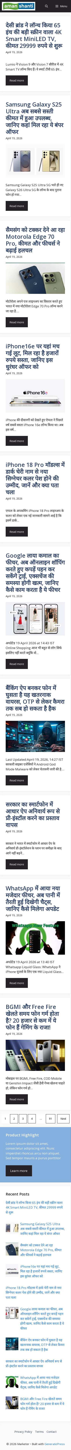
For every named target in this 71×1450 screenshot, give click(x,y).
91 (50, 1118)
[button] (46, 6)
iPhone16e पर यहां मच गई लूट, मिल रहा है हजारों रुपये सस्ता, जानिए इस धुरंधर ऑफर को (41, 1271)
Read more (16, 80)
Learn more (18, 1171)
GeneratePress (54, 1444)
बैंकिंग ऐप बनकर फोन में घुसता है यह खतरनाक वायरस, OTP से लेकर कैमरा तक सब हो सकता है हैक (42, 1345)
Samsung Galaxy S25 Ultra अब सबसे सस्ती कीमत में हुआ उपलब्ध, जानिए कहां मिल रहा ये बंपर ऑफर (42, 1229)
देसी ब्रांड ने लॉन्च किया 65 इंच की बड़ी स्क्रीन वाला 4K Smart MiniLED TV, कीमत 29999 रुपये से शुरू (34, 1207)
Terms (39, 1431)
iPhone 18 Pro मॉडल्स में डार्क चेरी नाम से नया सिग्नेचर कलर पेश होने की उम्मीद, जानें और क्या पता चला (33, 1293)
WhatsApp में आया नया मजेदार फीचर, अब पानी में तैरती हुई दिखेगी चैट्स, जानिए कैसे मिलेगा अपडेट (40, 1382)
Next (63, 1118)
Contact (52, 1431)
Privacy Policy (23, 1431)
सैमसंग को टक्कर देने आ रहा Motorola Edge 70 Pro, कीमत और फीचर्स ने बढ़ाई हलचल (41, 1250)
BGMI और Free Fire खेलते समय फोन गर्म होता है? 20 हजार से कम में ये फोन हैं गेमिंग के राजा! (42, 1404)
